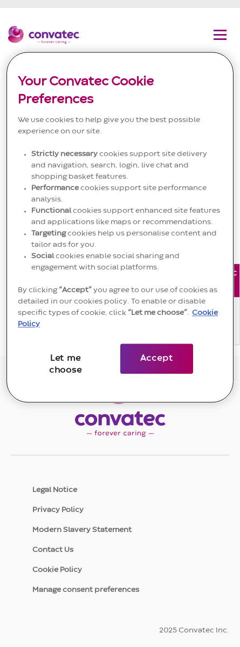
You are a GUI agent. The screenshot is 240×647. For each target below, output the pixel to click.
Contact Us (52, 550)
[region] (120, 227)
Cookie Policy (57, 570)
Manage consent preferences (85, 590)
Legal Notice (54, 490)
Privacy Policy (58, 510)
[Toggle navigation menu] (220, 34)
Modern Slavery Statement (82, 530)
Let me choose (65, 364)
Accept (156, 358)
